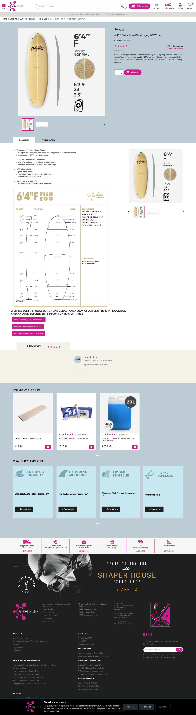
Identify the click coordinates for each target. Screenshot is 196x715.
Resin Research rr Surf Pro (88, 689)
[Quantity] (117, 72)
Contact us (17, 651)
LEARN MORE (27, 551)
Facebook (145, 634)
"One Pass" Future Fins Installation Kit (73, 438)
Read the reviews (176, 48)
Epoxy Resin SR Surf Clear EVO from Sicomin (30, 698)
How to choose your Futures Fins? (91, 653)
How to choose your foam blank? (26, 681)
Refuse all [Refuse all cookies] (147, 707)
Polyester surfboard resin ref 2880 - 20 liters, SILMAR (118, 439)
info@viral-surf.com (122, 624)
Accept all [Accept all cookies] (130, 707)
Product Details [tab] (48, 140)
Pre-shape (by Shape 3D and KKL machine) (30, 641)
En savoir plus (24, 509)
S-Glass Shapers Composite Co (90, 671)
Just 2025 (82, 641)
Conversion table (19, 668)
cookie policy (54, 711)
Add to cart (132, 72)
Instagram (150, 634)
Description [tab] (24, 140)
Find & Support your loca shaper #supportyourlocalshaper (35, 665)
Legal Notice (18, 648)
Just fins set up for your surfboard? (27, 674)
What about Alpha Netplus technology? (93, 656)
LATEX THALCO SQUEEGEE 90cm (28, 438)
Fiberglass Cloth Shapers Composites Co (29, 684)
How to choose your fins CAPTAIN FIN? (28, 677)
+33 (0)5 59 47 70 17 (122, 622)
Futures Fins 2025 (85, 638)
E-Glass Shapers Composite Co (90, 665)
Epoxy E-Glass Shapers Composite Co (93, 674)
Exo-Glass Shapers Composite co (91, 668)
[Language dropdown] (157, 7)
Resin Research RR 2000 (87, 683)
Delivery (16, 644)
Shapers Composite (86, 644)
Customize (163, 707)
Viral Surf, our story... (21, 638)
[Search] (81, 6)
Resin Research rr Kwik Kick (89, 686)
